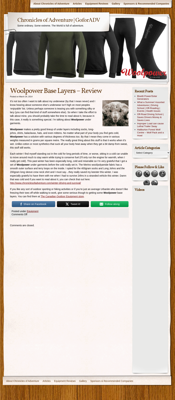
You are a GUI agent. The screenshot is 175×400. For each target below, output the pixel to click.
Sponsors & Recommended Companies (146, 3)
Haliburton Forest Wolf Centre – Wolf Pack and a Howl (150, 132)
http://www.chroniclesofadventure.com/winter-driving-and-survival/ (45, 183)
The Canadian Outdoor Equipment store (62, 196)
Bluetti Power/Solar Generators (147, 97)
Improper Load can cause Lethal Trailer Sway (150, 125)
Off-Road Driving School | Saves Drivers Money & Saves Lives (150, 117)
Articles (77, 3)
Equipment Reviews (96, 3)
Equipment (32, 211)
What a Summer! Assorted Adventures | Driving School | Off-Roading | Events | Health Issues (151, 106)
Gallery (116, 3)
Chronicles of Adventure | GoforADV (58, 20)
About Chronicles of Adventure (51, 3)
